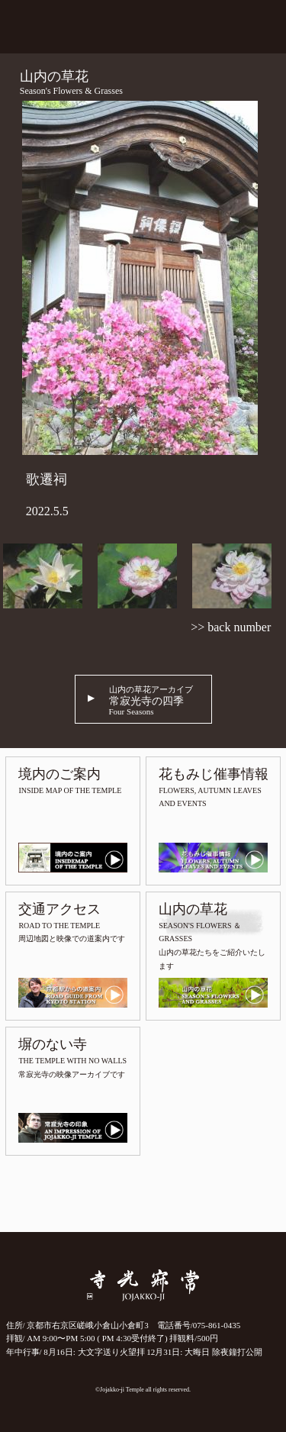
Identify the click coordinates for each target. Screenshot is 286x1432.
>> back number (231, 627)
